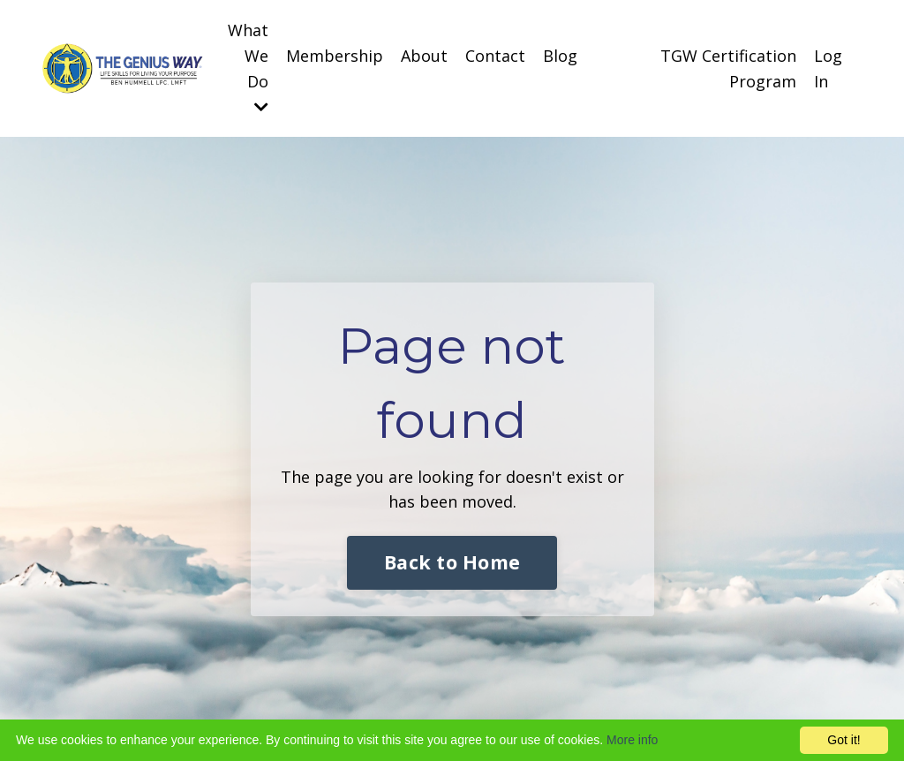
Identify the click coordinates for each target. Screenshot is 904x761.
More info (632, 740)
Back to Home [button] (452, 562)
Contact (495, 55)
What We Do (248, 67)
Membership (334, 55)
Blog (560, 55)
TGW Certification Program (728, 68)
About (424, 55)
